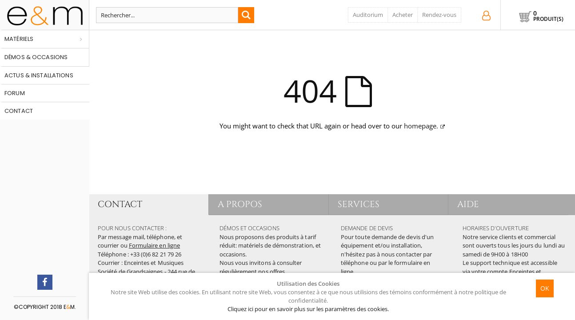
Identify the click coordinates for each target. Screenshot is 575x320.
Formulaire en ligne (154, 245)
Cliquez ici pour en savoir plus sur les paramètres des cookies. (308, 309)
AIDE (468, 204)
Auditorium (368, 15)
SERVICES (359, 204)
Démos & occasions (36, 57)
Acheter (402, 15)
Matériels (18, 39)
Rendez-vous (439, 15)
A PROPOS (240, 204)
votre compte (489, 272)
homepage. (421, 125)
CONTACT (120, 204)
